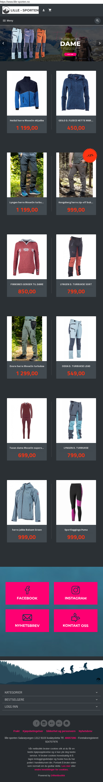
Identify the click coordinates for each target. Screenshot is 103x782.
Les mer (66, 766)
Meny (7, 20)
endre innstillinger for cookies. (51, 769)
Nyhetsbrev (85, 731)
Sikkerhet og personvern (61, 731)
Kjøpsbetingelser (33, 731)
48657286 (70, 737)
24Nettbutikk (58, 775)
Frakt (16, 731)
